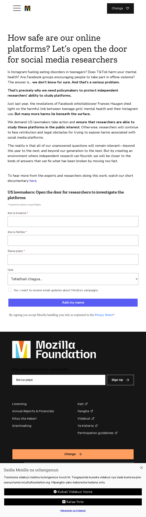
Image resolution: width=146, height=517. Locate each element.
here (32, 180)
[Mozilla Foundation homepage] (27, 8)
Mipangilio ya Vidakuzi (73, 510)
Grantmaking (21, 426)
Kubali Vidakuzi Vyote (75, 491)
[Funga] (141, 467)
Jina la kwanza (17, 213)
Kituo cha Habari (24, 418)
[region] (73, 490)
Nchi (10, 270)
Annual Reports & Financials (33, 411)
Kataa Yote (75, 502)
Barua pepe (15, 251)
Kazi (81, 404)
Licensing (19, 404)
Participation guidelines (95, 433)
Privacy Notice (104, 315)
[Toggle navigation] (17, 8)
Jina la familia (16, 232)
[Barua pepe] (58, 380)
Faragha (83, 411)
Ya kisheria (86, 426)
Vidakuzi (84, 418)
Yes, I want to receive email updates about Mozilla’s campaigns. (56, 290)
